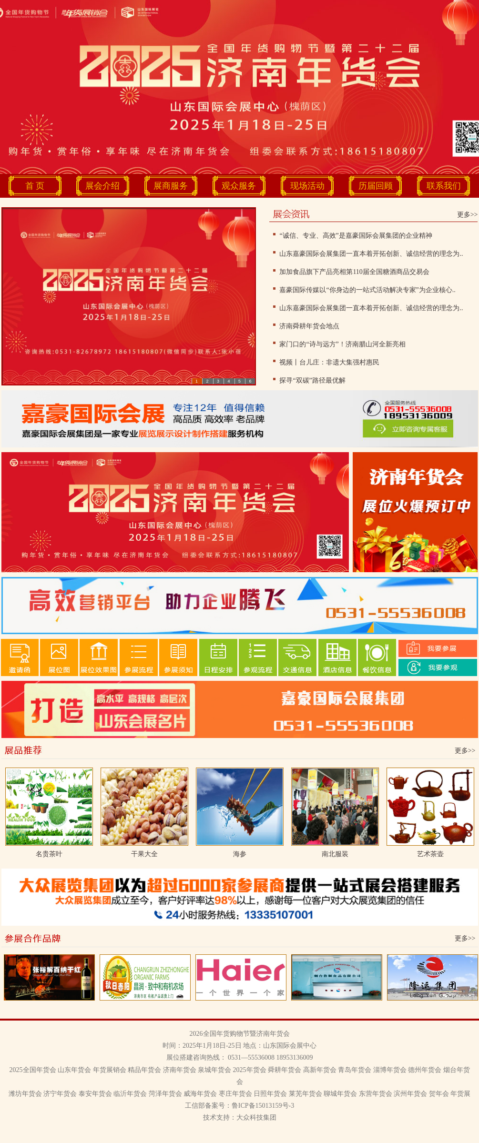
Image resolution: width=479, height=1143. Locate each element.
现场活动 (307, 186)
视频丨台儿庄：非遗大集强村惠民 (329, 362)
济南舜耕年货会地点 (309, 326)
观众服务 (239, 186)
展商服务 (170, 186)
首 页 (35, 186)
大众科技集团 (256, 1117)
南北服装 (335, 854)
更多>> (467, 214)
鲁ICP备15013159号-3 (263, 1105)
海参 (239, 854)
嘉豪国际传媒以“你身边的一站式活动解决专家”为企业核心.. (367, 289)
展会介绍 (102, 186)
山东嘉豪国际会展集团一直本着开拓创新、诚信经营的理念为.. (371, 253)
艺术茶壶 (430, 854)
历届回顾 (375, 186)
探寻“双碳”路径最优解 (312, 380)
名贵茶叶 (49, 854)
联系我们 (444, 186)
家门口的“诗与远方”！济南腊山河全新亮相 (342, 344)
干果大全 (144, 854)
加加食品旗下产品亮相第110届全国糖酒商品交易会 (354, 271)
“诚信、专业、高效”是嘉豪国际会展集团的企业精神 (355, 235)
